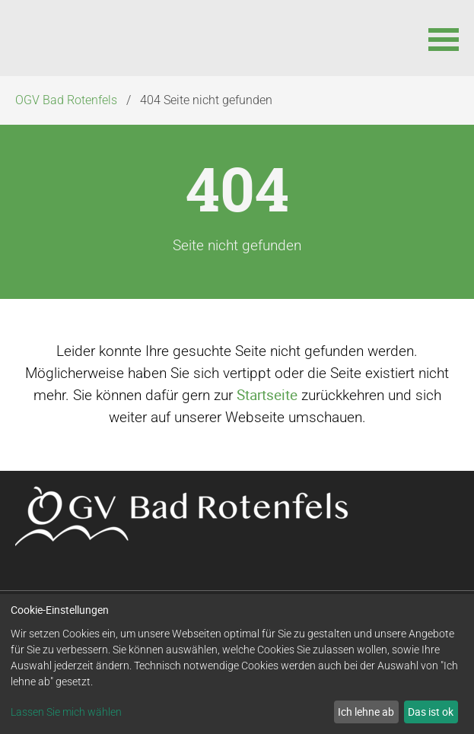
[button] (443, 38)
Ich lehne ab (366, 711)
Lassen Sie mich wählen (66, 712)
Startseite (267, 395)
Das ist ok (430, 711)
